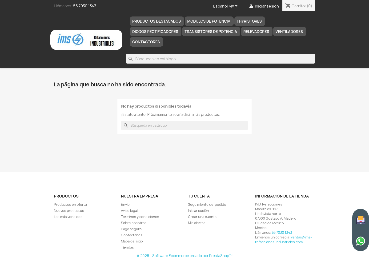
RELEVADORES (256, 31)
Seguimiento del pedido (207, 204)
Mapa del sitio (132, 241)
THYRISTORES (249, 21)
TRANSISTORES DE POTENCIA (210, 31)
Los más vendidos (68, 216)
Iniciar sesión (198, 210)
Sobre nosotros (134, 223)
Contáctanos (131, 235)
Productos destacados (156, 21)
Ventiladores (289, 31)
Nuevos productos (69, 210)
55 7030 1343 (84, 5)
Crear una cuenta (202, 216)
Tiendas (127, 247)
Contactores (146, 41)
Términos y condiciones (140, 216)
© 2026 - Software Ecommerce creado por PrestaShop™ (184, 255)
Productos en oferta (70, 204)
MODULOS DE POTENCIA (208, 21)
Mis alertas (196, 223)
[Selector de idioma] (226, 6)
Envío (125, 204)
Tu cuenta (199, 196)
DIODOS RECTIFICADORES (155, 31)
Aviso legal (129, 210)
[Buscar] (220, 59)
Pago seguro (131, 229)
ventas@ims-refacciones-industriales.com (283, 239)
